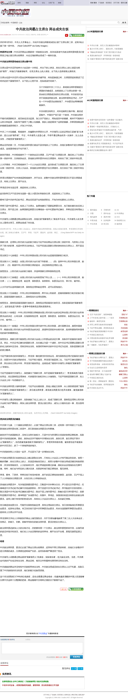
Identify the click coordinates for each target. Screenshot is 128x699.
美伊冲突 (107, 217)
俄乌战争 (93, 217)
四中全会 (107, 213)
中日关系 (93, 224)
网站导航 (75, 695)
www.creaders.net (5, 35)
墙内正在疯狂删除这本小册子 (101, 150)
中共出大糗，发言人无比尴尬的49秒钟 (104, 45)
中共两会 (120, 213)
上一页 (74, 668)
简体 (91, 3)
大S (118, 217)
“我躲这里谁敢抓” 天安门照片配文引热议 (105, 52)
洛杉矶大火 (121, 220)
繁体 (95, 3)
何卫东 (106, 224)
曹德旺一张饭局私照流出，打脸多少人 (104, 127)
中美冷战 (93, 220)
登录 (122, 3)
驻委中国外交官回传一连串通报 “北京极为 (106, 120)
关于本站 (46, 695)
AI (118, 210)
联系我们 (61, 695)
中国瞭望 (14, 23)
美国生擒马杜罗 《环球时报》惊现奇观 (105, 56)
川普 (92, 213)
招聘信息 (67, 695)
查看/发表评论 (42, 35)
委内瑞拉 (93, 210)
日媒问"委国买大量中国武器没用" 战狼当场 (106, 59)
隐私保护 (82, 695)
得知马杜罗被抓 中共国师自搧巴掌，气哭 (106, 130)
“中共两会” (43, 633)
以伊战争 (107, 220)
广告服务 (53, 695)
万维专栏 (107, 210)
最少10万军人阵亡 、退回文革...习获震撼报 (106, 49)
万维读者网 (4, 23)
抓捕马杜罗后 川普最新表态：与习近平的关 (106, 143)
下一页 (80, 668)
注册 (125, 3)
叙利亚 (119, 224)
